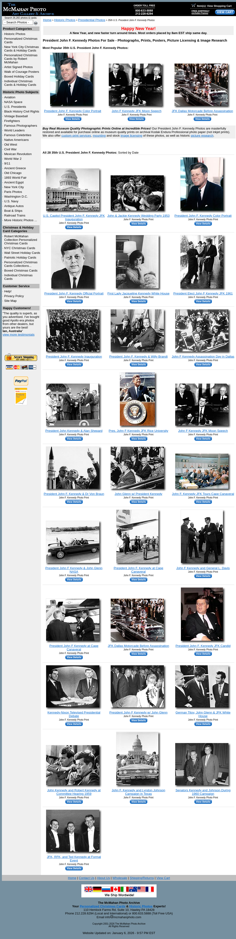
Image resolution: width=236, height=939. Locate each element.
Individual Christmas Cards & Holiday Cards (20, 83)
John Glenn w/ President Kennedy (138, 494)
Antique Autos (14, 206)
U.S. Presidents (15, 106)
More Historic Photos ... (20, 220)
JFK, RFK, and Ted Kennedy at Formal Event (74, 858)
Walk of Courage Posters (21, 72)
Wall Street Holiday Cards (22, 253)
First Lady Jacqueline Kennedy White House (138, 293)
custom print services (76, 135)
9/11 (7, 163)
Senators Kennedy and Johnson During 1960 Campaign (203, 792)
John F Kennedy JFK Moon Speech (136, 111)
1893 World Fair (15, 177)
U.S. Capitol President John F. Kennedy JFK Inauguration (74, 217)
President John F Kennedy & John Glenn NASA (74, 569)
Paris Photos (13, 192)
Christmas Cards (19, 248)
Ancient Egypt (14, 182)
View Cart (163, 878)
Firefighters (12, 121)
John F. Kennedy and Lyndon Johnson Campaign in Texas (138, 792)
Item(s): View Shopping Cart (212, 5)
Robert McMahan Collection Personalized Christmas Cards (20, 239)
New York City (14, 187)
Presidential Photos (91, 20)
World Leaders (14, 130)
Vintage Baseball (16, 116)
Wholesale (119, 878)
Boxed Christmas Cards (21, 270)
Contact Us (86, 878)
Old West (10, 144)
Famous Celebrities (17, 135)
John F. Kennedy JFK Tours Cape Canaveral (203, 494)
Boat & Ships (13, 210)
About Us (103, 878)
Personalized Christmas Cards (102, 906)
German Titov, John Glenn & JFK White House (202, 714)
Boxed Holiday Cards (19, 76)
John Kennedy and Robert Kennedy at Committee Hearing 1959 (74, 792)
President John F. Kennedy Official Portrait (73, 293)
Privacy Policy (14, 296)
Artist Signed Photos (18, 67)
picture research (202, 135)
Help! (8, 291)
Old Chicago (13, 173)
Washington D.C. (16, 196)
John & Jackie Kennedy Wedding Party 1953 (138, 215)
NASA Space (13, 102)
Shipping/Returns (142, 878)
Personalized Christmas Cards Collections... (21, 264)
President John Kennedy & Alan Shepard (74, 431)
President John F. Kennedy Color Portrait (72, 111)
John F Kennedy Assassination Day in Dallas (203, 356)
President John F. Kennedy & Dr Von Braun (74, 494)
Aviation (9, 97)
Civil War (10, 149)
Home (47, 20)
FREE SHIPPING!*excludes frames (201, 12)
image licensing (131, 135)
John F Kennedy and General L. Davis (203, 568)
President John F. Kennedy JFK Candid (203, 646)
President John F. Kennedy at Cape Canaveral (138, 569)
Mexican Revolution (18, 154)
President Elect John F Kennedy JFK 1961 (203, 293)
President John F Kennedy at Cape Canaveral (73, 647)
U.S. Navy (11, 201)
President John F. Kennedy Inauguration (74, 356)
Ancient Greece (15, 168)
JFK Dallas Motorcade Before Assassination (202, 111)
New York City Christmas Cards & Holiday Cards (21, 48)
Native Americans (16, 140)
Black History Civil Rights (21, 111)
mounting (99, 135)
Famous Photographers (20, 125)
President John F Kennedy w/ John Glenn (138, 712)
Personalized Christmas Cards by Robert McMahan (21, 58)
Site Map (10, 301)
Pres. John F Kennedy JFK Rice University (138, 431)
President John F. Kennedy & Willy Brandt (138, 356)
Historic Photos (15, 34)
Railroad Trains (15, 215)
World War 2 (13, 158)
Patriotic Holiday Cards (20, 257)
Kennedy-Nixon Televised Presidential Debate (74, 714)
